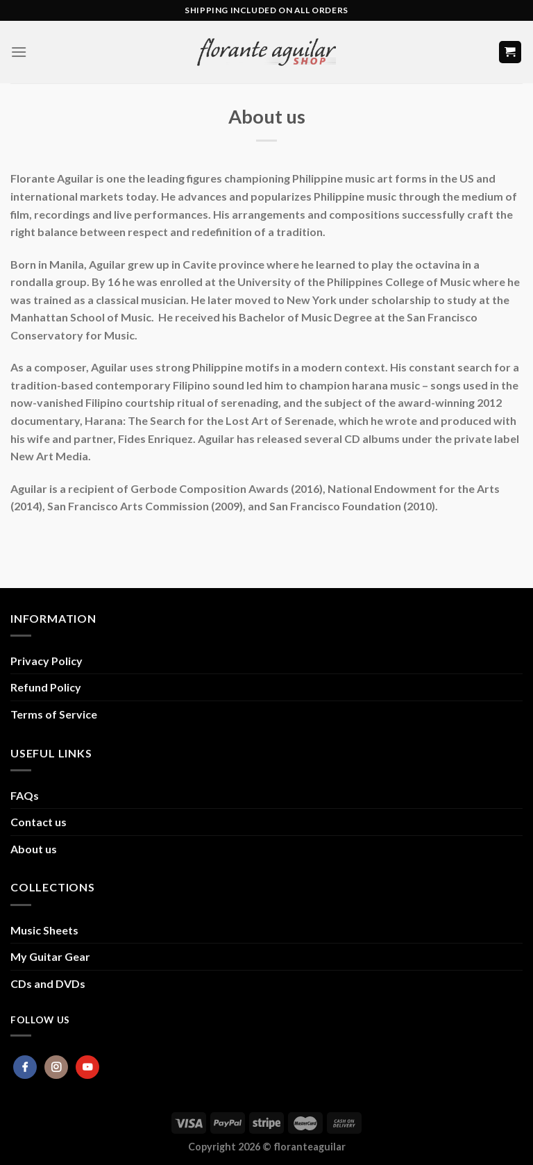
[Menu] (18, 52)
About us (33, 848)
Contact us (38, 821)
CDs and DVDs (47, 983)
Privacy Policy (46, 660)
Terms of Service (53, 714)
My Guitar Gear (50, 956)
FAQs (24, 795)
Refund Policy (45, 687)
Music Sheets (44, 930)
